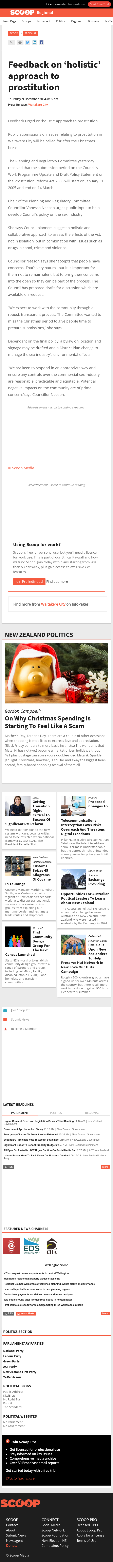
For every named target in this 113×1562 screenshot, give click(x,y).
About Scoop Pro (89, 1530)
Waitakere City (38, 105)
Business (93, 21)
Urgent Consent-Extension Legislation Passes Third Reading (39, 1121)
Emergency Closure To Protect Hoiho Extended (31, 1134)
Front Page (9, 21)
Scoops (26, 21)
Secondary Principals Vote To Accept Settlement (31, 1139)
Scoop (14, 33)
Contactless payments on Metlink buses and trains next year (38, 1294)
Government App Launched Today (23, 1129)
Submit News (16, 1535)
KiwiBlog (9, 1395)
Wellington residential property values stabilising (32, 1278)
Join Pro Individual (29, 581)
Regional (76, 21)
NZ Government (14, 1426)
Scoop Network (53, 1530)
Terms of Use (86, 1540)
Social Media (50, 1525)
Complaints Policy (55, 1545)
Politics (60, 21)
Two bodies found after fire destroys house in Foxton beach (38, 1299)
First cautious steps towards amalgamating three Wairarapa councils (43, 1305)
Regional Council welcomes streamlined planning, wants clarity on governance (49, 1284)
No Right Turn (12, 1399)
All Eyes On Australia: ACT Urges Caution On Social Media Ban (40, 1150)
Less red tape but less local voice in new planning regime (37, 1289)
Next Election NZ (54, 1540)
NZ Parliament (13, 1422)
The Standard (12, 1407)
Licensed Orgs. (88, 1525)
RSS (8, 1166)
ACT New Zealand (99, 1150)
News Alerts (25, 1313)
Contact (12, 1525)
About (10, 1530)
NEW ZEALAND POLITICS (39, 635)
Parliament (43, 21)
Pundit (7, 1403)
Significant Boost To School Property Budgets (30, 1145)
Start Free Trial (99, 4)
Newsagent (14, 1540)
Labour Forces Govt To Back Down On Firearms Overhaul (37, 1155)
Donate (11, 1545)
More (105, 1166)
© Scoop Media (17, 1555)
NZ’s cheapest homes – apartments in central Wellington (36, 1273)
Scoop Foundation (55, 1535)
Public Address (13, 1392)
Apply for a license (90, 1535)
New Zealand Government (71, 1129)
